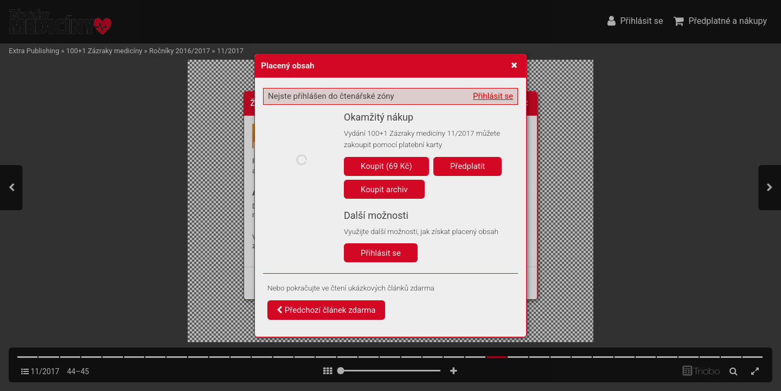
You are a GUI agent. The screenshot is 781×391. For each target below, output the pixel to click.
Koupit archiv (384, 189)
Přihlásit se (493, 96)
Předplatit (467, 166)
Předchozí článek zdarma (326, 310)
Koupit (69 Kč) (386, 166)
